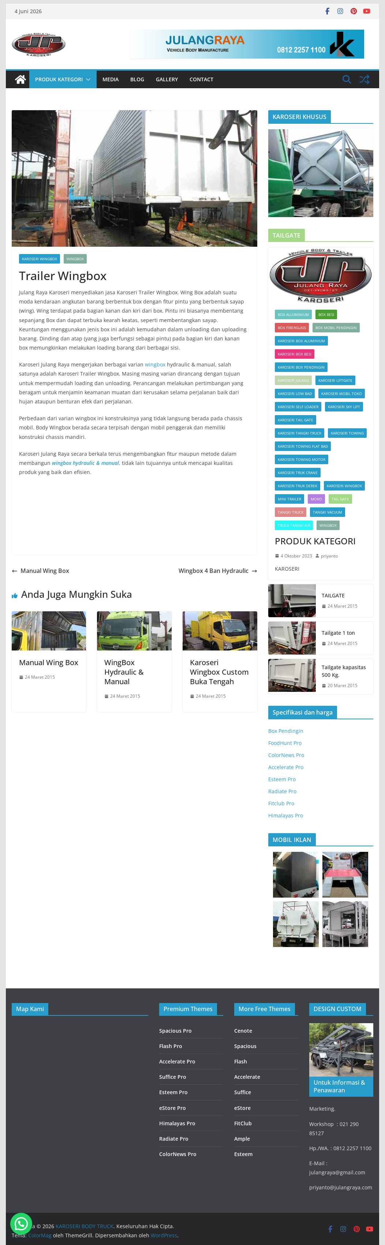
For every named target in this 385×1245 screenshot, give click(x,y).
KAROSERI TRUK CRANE (298, 472)
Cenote (243, 1030)
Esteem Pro (282, 779)
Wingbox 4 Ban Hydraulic (218, 571)
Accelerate (247, 1076)
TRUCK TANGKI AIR (294, 525)
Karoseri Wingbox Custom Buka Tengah (219, 671)
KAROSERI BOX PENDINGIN (301, 367)
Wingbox (75, 258)
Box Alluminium (293, 314)
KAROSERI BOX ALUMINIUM (301, 340)
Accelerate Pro (285, 767)
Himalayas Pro (285, 815)
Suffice (242, 1092)
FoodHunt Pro (285, 742)
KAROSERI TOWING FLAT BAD (303, 446)
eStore (242, 1107)
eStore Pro (172, 1107)
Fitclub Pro (281, 803)
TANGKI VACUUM (327, 512)
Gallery (167, 79)
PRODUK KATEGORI (59, 79)
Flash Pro (170, 1046)
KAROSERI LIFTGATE (335, 380)
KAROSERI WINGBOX (39, 258)
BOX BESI (326, 314)
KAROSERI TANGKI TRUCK (299, 433)
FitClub (243, 1123)
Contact (201, 79)
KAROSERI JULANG (293, 380)
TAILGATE (333, 595)
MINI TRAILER (289, 499)
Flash (240, 1061)
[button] (87, 79)
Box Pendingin (285, 730)
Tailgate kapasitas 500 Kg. (344, 671)
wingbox (155, 364)
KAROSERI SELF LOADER (298, 406)
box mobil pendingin (336, 327)
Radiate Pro (282, 791)
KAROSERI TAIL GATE (295, 419)
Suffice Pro (172, 1076)
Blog (137, 79)
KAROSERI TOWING (347, 433)
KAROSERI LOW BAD (295, 393)
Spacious (245, 1046)
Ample (242, 1138)
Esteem (243, 1154)
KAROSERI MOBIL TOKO (341, 393)
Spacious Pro (175, 1030)
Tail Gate (340, 499)
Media (110, 79)
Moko (316, 499)
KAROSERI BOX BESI (294, 354)
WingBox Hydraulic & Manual (124, 671)
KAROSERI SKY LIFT (344, 406)
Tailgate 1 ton (338, 632)
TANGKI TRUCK (290, 512)
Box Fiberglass (292, 327)
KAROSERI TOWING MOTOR (301, 459)
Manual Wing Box (40, 571)
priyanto (329, 556)
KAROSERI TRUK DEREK (297, 485)
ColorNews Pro (286, 755)
